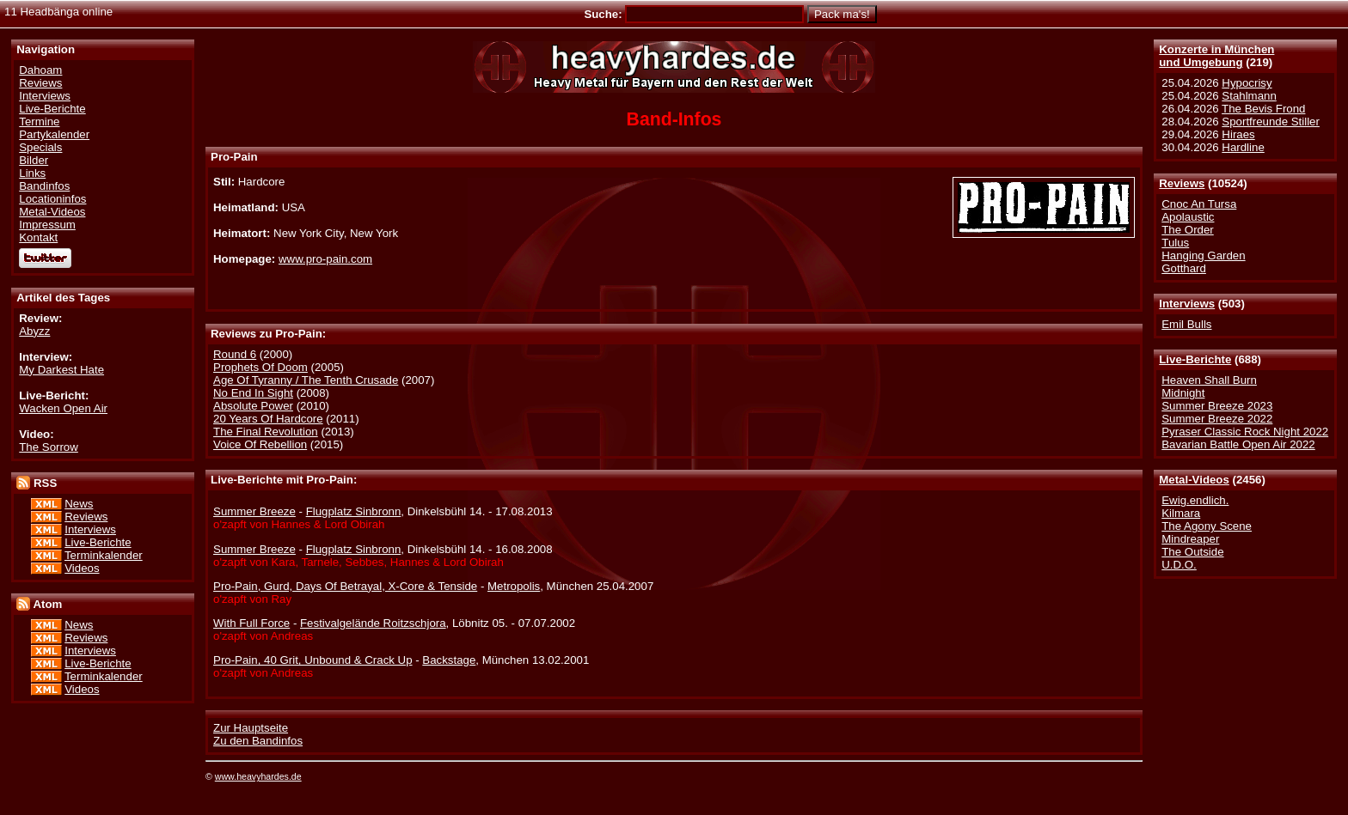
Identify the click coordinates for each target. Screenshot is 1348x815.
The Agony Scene (1206, 526)
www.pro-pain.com (325, 258)
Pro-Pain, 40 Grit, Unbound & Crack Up (313, 660)
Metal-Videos (1194, 479)
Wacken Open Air (63, 408)
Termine (39, 121)
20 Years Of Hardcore (268, 418)
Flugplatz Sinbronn (353, 511)
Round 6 (234, 354)
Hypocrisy (1246, 82)
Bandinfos (44, 185)
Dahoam (40, 70)
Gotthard (1183, 268)
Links (32, 173)
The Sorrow (48, 447)
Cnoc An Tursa (1198, 204)
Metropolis (513, 586)
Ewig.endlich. (1195, 500)
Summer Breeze (254, 511)
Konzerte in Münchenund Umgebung (1216, 56)
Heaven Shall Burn (1209, 380)
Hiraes (1238, 134)
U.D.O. (1179, 564)
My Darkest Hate (61, 369)
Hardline (1243, 147)
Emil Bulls (1186, 324)
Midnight (1182, 392)
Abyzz (34, 331)
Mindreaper (1190, 538)
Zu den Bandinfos (258, 740)
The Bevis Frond (1263, 108)
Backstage (448, 660)
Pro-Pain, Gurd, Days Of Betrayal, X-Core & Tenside (345, 586)
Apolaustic (1187, 216)
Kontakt (38, 237)
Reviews (1181, 183)
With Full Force (251, 623)
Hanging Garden (1203, 255)
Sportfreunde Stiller (1271, 121)
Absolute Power (253, 405)
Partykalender (54, 134)
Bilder (33, 160)
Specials (40, 147)
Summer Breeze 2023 (1216, 405)
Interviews (1187, 303)
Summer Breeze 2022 (1216, 418)
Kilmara (1180, 513)
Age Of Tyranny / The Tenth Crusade (305, 380)
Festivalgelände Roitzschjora (373, 623)
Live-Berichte (1195, 359)
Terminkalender (103, 555)
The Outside (1192, 551)
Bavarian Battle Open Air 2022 (1237, 444)
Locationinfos (52, 198)
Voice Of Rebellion (260, 444)
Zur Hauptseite (250, 727)
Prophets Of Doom (260, 367)
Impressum (47, 224)
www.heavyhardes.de (258, 776)
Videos (81, 568)
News (78, 503)
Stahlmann (1249, 95)
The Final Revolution (265, 431)
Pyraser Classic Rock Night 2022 (1244, 431)
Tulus (1175, 242)
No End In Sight (253, 392)
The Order (1187, 229)
